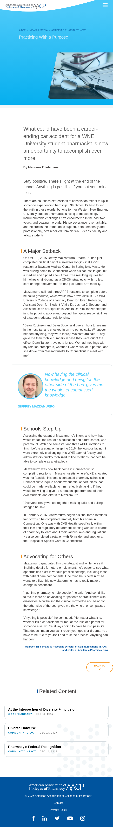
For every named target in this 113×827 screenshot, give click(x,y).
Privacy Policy (58, 809)
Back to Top (99, 667)
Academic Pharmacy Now (61, 30)
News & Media (31, 30)
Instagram (82, 818)
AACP (14, 30)
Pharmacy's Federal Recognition (34, 747)
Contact (58, 802)
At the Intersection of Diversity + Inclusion (42, 709)
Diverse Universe (22, 728)
